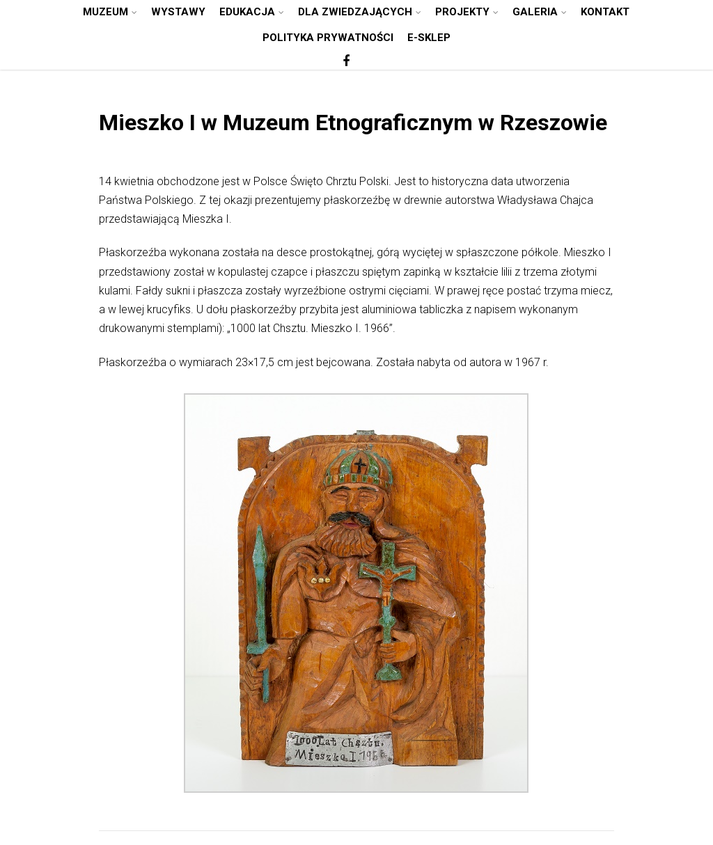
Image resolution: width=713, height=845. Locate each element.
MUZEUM (110, 12)
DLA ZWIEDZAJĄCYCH (359, 12)
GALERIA (539, 12)
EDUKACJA (251, 12)
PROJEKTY (467, 12)
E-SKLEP (428, 37)
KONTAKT (605, 12)
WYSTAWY (178, 12)
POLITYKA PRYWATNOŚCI (328, 37)
